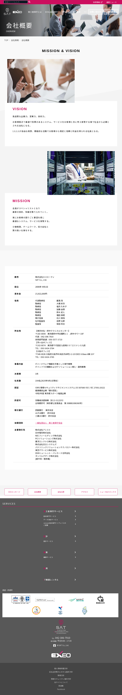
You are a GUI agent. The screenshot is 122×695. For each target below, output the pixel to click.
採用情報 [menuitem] (96, 2)
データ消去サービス (50, 520)
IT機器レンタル (51, 579)
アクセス (84, 492)
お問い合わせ (95, 11)
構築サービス (48, 557)
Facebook (61, 689)
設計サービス (48, 541)
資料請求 (111, 11)
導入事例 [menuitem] (76, 11)
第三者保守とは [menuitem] (35, 11)
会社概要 (37, 492)
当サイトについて (61, 682)
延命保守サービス (49, 516)
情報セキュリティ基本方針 (61, 679)
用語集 (61, 686)
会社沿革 (61, 492)
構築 (45, 552)
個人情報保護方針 (61, 668)
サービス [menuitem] (65, 11)
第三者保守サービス (53, 511)
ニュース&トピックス (108, 492)
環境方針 (61, 675)
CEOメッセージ (14, 492)
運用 (45, 568)
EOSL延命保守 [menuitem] (51, 11)
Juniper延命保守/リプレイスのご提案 (54, 524)
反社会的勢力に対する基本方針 (61, 672)
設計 (45, 536)
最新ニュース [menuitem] (112, 2)
